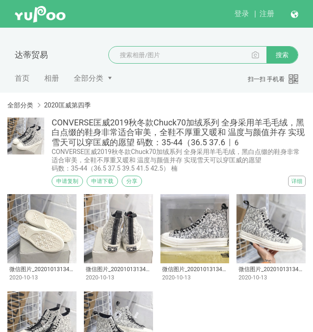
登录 (241, 13)
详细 (296, 181)
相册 (51, 78)
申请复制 (67, 181)
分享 (131, 181)
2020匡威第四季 (67, 105)
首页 (22, 78)
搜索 (282, 55)
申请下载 (102, 181)
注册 (267, 13)
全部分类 (88, 78)
